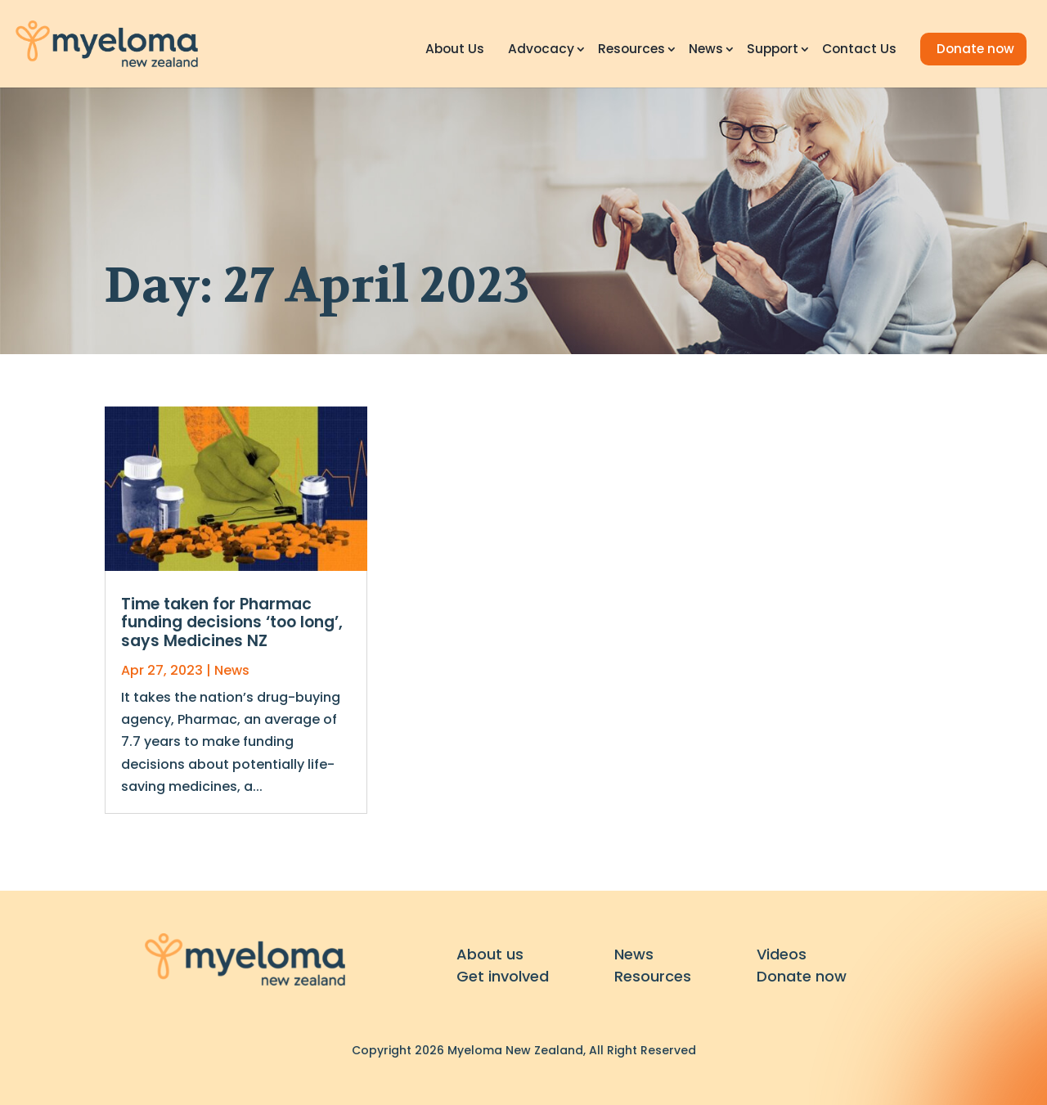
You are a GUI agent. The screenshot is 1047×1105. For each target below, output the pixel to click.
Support (772, 50)
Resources (631, 50)
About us (490, 954)
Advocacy (541, 50)
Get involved (502, 976)
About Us (454, 50)
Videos (782, 954)
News (706, 50)
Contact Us (859, 50)
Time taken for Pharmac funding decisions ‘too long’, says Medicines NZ (232, 623)
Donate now (975, 48)
